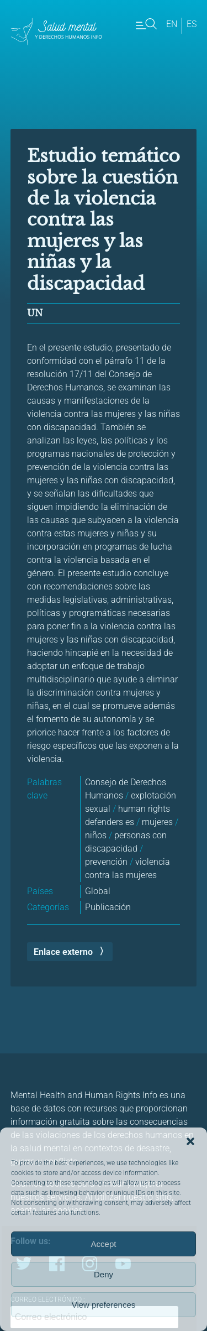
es (192, 24)
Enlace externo (63, 952)
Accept (103, 1244)
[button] (190, 1141)
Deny (103, 1274)
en (171, 24)
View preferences (104, 1304)
